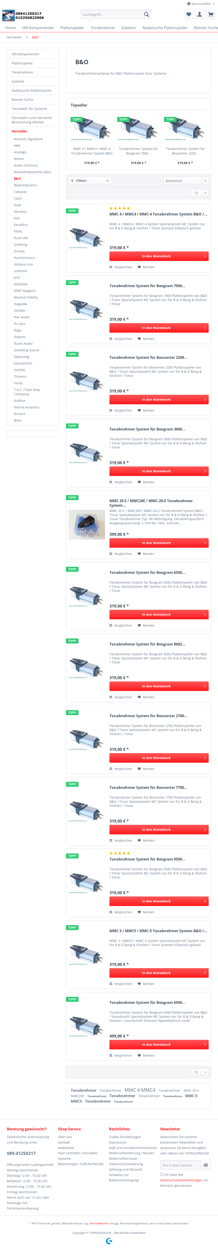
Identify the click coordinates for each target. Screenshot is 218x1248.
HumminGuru (24, 258)
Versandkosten (99, 1223)
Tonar (18, 383)
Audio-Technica (26, 165)
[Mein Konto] (199, 14)
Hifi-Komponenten (25, 54)
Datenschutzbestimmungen (181, 1180)
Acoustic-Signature (28, 139)
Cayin (18, 198)
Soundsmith (23, 363)
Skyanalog (21, 356)
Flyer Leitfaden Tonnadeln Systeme (78, 1156)
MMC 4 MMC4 (140, 1090)
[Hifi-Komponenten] (38, 27)
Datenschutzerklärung (126, 1164)
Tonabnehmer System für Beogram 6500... (147, 572)
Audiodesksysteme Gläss (32, 172)
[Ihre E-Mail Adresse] (180, 1165)
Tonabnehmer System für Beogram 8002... (147, 644)
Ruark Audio (23, 343)
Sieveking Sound (26, 350)
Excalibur (21, 225)
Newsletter (66, 1148)
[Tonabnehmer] (102, 27)
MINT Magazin (25, 291)
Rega (17, 330)
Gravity (19, 251)
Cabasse (20, 192)
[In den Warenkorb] (159, 256)
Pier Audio (22, 317)
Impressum (117, 1142)
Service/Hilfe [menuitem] (199, 4)
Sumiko (19, 370)
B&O (17, 178)
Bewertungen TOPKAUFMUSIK (81, 1164)
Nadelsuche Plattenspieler (32, 90)
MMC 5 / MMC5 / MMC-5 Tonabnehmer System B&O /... (158, 931)
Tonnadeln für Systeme (29, 108)
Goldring (20, 244)
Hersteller (19, 131)
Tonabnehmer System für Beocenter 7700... (148, 787)
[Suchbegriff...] (116, 14)
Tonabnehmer (22, 72)
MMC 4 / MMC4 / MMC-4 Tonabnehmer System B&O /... (91, 151)
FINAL (18, 231)
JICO (17, 277)
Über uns (65, 1137)
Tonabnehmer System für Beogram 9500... (147, 859)
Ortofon (20, 310)
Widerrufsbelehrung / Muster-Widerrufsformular (132, 1156)
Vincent (19, 414)
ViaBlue (19, 400)
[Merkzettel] (188, 14)
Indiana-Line (23, 264)
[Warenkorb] (210, 14)
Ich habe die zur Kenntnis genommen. (184, 1180)
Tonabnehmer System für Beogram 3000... (147, 429)
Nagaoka (20, 304)
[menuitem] (116, 16)
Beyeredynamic (25, 185)
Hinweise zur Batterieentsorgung (124, 1177)
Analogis (20, 152)
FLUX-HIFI (21, 238)
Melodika (21, 284)
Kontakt (64, 1142)
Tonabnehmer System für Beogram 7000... (138, 151)
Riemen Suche (22, 99)
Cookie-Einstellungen (125, 1137)
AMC (17, 145)
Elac (17, 218)
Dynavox (20, 211)
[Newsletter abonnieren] (206, 1165)
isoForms (21, 271)
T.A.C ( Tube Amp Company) (27, 391)
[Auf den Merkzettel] (146, 267)
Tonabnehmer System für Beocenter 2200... (185, 151)
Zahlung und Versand (125, 1169)
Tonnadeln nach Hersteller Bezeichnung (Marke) (32, 120)
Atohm (19, 159)
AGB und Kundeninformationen (133, 1148)
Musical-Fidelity (26, 297)
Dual (17, 205)
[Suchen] (146, 14)
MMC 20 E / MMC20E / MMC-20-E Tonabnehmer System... (151, 503)
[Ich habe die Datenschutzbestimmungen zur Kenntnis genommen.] (161, 1174)
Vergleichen (120, 267)
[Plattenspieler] (72, 27)
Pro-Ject (19, 323)
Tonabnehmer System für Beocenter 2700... (148, 716)
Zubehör (18, 81)
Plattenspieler (22, 63)
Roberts (20, 337)
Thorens (20, 376)
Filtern (78, 180)
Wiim (18, 420)
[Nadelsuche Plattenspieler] (165, 27)
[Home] (10, 27)
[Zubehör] (128, 27)
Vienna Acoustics (27, 407)
